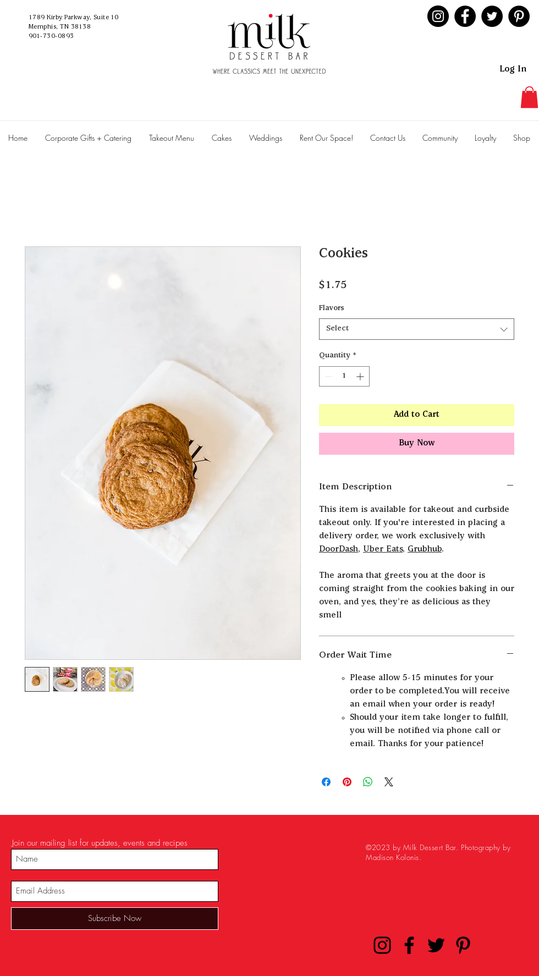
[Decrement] (327, 376)
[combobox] (416, 329)
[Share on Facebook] (326, 781)
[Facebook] (465, 16)
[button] (529, 97)
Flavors (331, 308)
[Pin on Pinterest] (347, 781)
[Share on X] (388, 781)
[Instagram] (438, 16)
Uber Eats (383, 549)
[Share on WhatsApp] (368, 781)
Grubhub (425, 549)
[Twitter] (492, 16)
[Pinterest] (519, 16)
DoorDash (338, 549)
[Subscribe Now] (114, 918)
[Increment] (361, 376)
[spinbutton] (344, 376)
